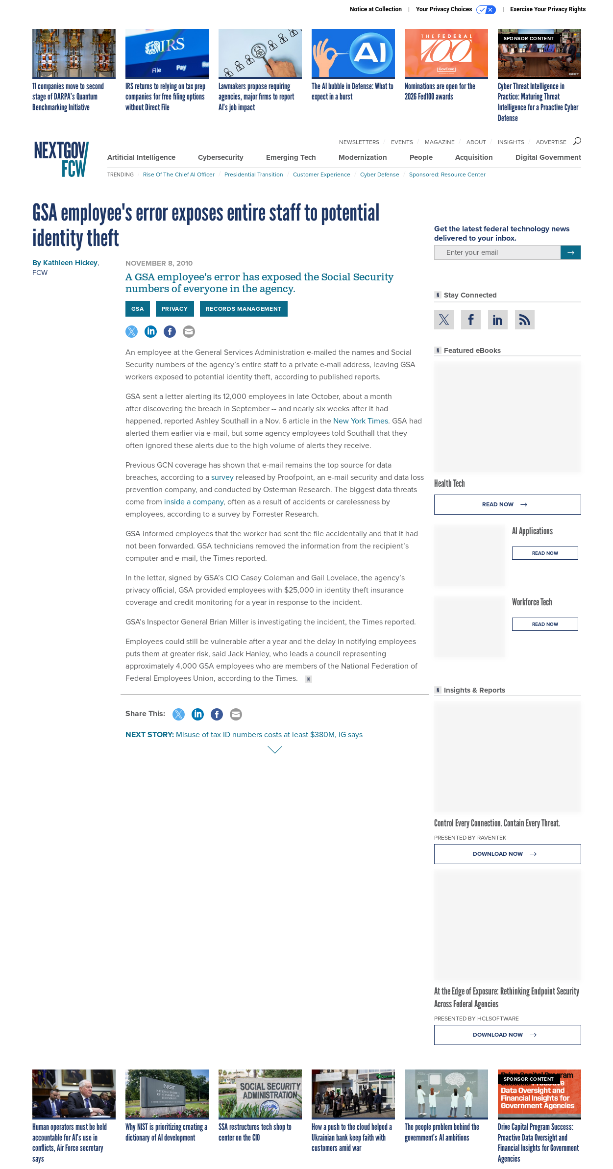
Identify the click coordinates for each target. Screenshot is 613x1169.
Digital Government (548, 157)
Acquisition (474, 157)
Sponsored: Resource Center (447, 174)
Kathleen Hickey (70, 262)
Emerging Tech (291, 157)
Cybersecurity (221, 157)
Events (402, 142)
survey (223, 477)
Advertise (551, 142)
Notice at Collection (376, 9)
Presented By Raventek (470, 837)
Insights (511, 142)
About (476, 142)
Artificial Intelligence (141, 157)
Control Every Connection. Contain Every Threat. (497, 823)
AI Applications (532, 531)
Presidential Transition (253, 174)
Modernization (363, 157)
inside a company (193, 501)
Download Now (507, 854)
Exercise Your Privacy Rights (548, 9)
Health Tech (449, 483)
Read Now (507, 504)
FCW (40, 272)
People (421, 157)
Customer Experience (321, 174)
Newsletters (359, 142)
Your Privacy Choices (456, 9)
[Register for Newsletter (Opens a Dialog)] (571, 252)
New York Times (360, 420)
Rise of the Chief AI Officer (179, 174)
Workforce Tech (532, 602)
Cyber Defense (379, 174)
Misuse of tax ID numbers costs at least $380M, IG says (269, 734)
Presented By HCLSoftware (476, 1018)
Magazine (440, 142)
